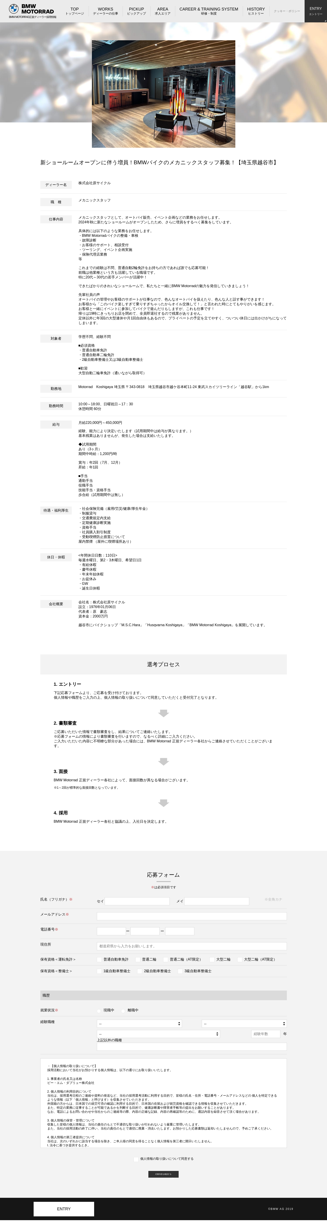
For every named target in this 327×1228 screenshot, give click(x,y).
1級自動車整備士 (117, 971)
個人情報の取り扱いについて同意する (167, 1158)
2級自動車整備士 (157, 971)
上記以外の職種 (101, 1040)
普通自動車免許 (116, 959)
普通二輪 (149, 959)
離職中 (133, 1010)
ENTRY (64, 1217)
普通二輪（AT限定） (186, 959)
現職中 (109, 1010)
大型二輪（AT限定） (260, 959)
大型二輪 (223, 959)
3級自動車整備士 (198, 971)
